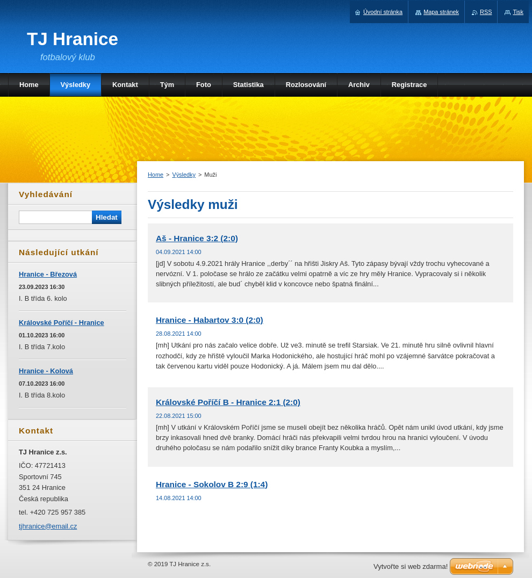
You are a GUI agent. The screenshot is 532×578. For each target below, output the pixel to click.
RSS (486, 12)
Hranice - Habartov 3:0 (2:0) (209, 319)
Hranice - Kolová (46, 371)
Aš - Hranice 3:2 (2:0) (197, 238)
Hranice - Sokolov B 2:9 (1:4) (212, 484)
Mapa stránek (441, 12)
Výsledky (184, 174)
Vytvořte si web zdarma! (410, 566)
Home (155, 174)
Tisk (518, 12)
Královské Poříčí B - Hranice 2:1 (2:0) (228, 402)
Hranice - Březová (48, 274)
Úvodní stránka (382, 12)
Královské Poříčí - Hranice (61, 323)
